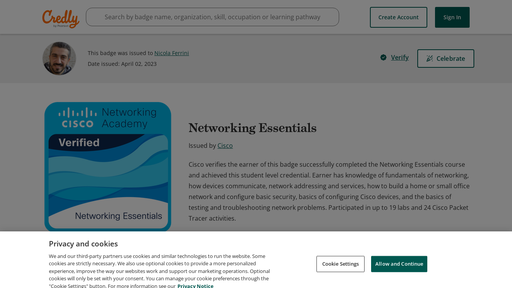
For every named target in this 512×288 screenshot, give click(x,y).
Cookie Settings (340, 272)
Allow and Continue (399, 272)
